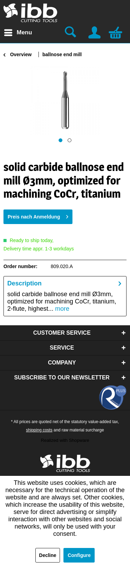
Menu (18, 31)
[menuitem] (17, 33)
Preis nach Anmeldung (38, 215)
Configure (79, 555)
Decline (48, 555)
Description (24, 283)
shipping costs (39, 430)
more (61, 308)
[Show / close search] (71, 33)
